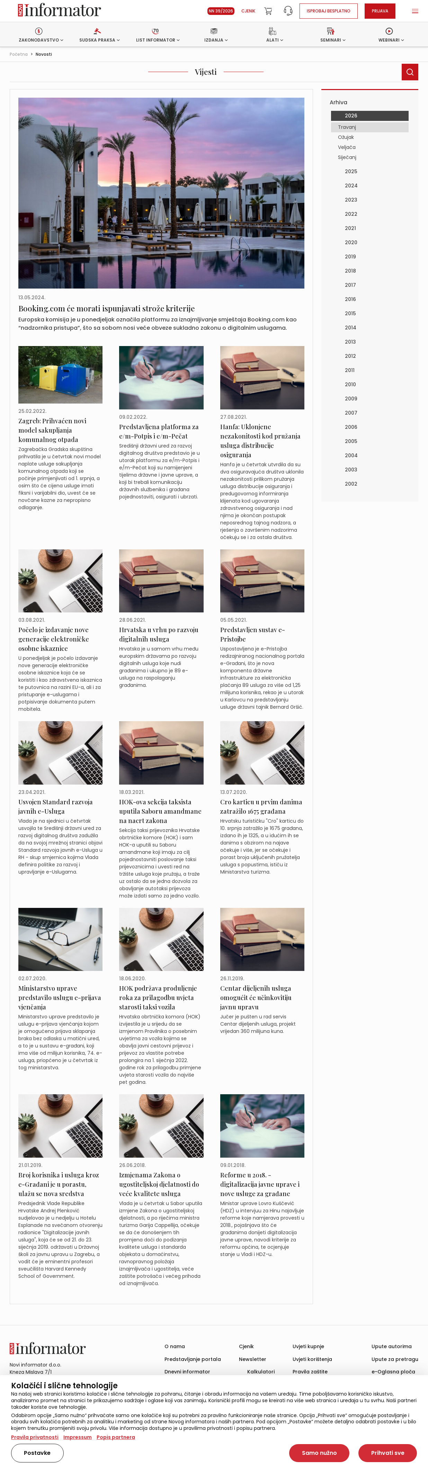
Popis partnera (116, 1437)
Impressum (77, 1437)
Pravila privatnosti (35, 1437)
